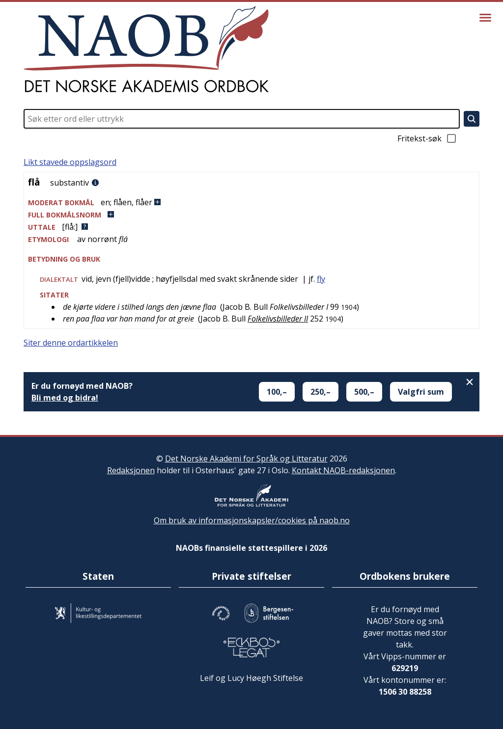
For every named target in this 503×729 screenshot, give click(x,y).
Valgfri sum (421, 391)
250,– (320, 391)
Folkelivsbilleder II (278, 318)
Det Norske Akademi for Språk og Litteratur (246, 458)
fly (321, 278)
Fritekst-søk (427, 138)
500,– (364, 391)
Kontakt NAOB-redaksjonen (343, 470)
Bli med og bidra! (64, 397)
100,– (277, 391)
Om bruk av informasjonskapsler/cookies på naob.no (252, 520)
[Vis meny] (485, 17)
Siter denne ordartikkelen (71, 342)
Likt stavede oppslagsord (70, 162)
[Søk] (471, 119)
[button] (251, 202)
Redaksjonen (131, 470)
